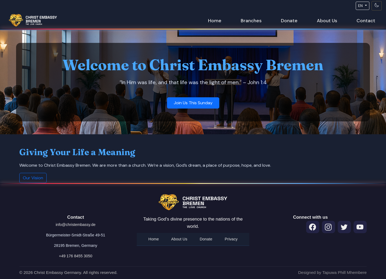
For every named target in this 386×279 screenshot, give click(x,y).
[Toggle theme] (377, 5)
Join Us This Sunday (193, 103)
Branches (251, 21)
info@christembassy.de (76, 224)
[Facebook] (312, 227)
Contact (366, 21)
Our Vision (33, 178)
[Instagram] (328, 227)
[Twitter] (344, 227)
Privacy (231, 239)
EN (361, 5)
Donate (289, 21)
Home (214, 21)
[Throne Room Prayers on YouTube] (360, 227)
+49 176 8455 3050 (75, 256)
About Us (327, 21)
